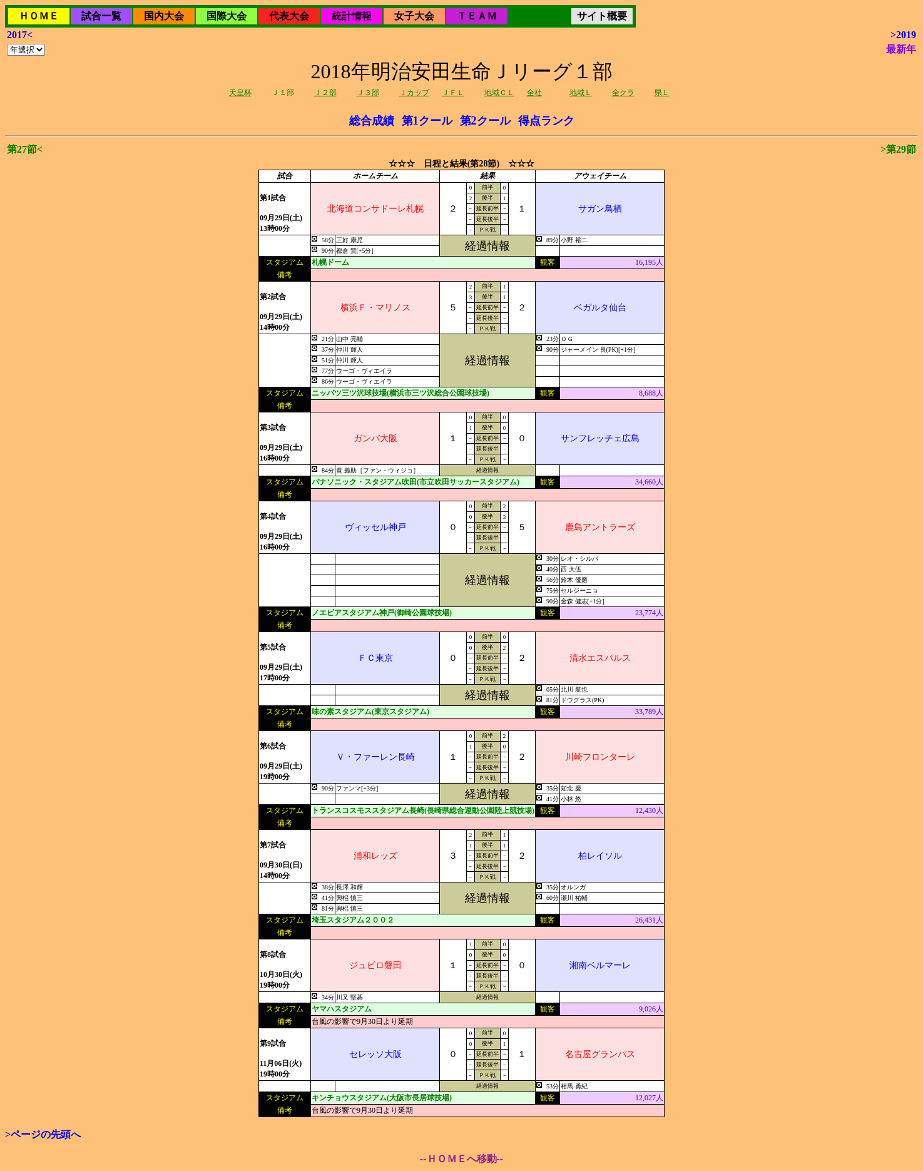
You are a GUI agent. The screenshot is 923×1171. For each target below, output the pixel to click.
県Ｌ (662, 92)
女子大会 (414, 16)
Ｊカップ (414, 92)
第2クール (485, 121)
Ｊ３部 (368, 92)
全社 (534, 92)
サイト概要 (602, 16)
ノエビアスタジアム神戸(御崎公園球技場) (382, 612)
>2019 (903, 34)
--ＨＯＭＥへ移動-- (461, 1158)
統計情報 (352, 16)
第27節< (25, 149)
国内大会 (164, 16)
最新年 (901, 49)
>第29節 (898, 149)
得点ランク (546, 121)
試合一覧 (101, 16)
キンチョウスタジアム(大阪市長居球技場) (382, 1097)
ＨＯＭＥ (39, 16)
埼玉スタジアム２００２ (353, 920)
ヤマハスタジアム (342, 1009)
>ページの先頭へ (43, 1134)
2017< (20, 34)
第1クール (427, 121)
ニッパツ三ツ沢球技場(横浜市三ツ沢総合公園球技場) (400, 393)
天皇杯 (240, 92)
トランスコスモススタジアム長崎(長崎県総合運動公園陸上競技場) (423, 810)
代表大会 (289, 16)
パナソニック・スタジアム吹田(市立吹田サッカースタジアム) (415, 482)
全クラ (623, 92)
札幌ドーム (330, 262)
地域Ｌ (580, 92)
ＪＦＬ (453, 92)
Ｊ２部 (325, 92)
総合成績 (371, 121)
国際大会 (227, 16)
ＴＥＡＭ (477, 16)
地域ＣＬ (499, 92)
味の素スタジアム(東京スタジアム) (370, 711)
